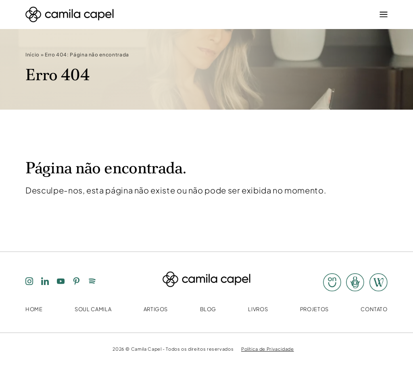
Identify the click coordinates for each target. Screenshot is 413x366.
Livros (258, 309)
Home (34, 309)
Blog (208, 309)
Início (32, 55)
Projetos (314, 309)
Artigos (156, 309)
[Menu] (381, 14)
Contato (374, 309)
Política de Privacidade (267, 348)
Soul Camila (93, 309)
